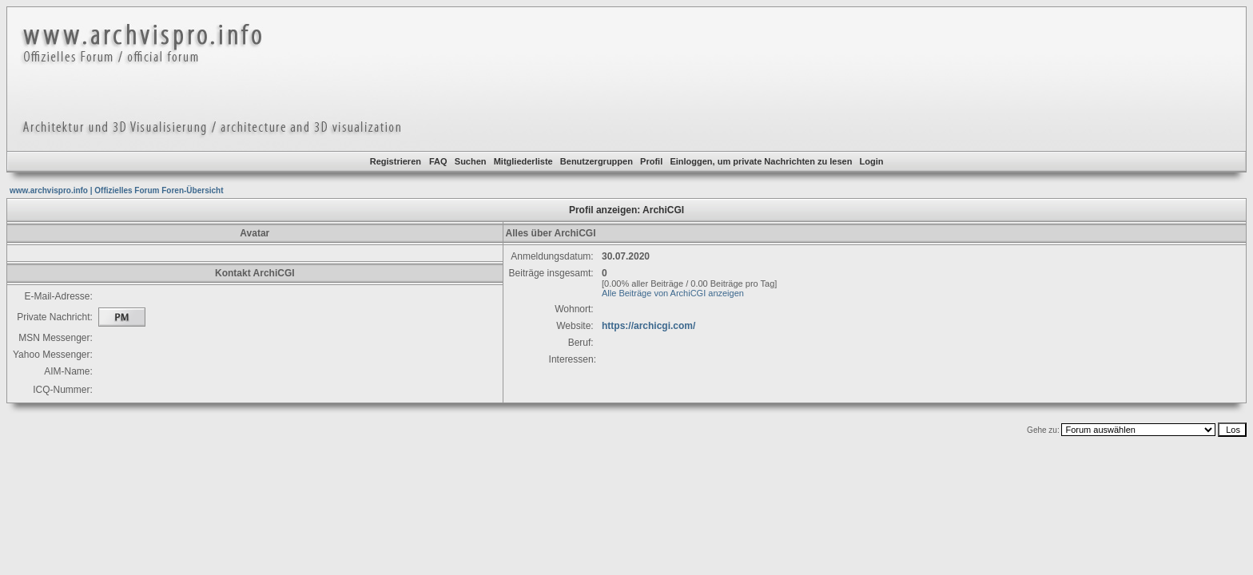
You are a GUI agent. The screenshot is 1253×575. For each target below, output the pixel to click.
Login (872, 161)
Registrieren (395, 161)
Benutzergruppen (596, 161)
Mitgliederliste (523, 161)
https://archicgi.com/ (648, 325)
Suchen (471, 161)
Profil (651, 161)
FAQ (438, 161)
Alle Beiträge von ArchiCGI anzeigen (673, 293)
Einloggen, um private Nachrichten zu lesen (761, 161)
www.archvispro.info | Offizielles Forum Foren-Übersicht (116, 190)
